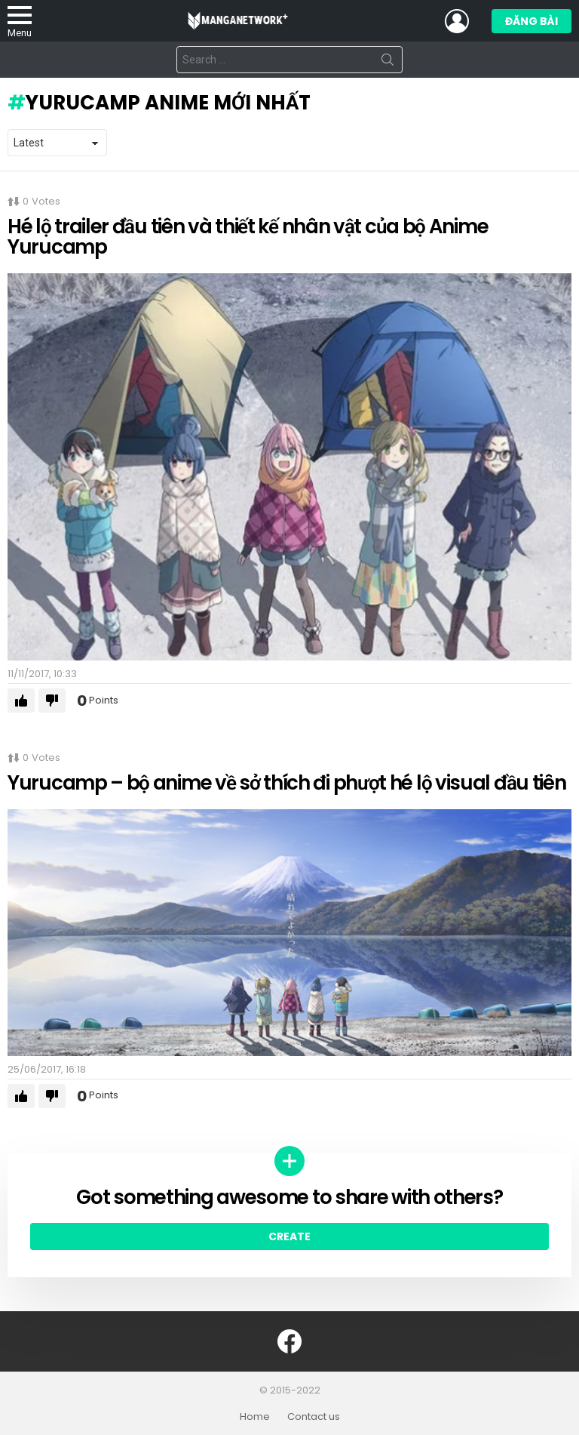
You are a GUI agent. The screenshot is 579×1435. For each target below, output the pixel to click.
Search (387, 62)
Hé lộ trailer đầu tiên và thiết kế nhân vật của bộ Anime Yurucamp (248, 237)
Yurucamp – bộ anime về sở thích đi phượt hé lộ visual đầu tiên (286, 782)
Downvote (52, 700)
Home (255, 1417)
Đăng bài (531, 23)
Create (289, 1236)
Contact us (313, 1417)
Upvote (21, 700)
